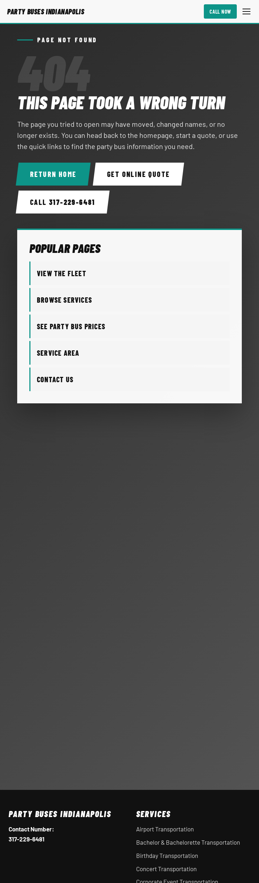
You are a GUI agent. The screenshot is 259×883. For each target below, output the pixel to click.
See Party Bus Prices (71, 326)
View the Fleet (61, 273)
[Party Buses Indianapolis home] (45, 11)
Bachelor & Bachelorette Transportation (188, 842)
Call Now (220, 11)
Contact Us (55, 379)
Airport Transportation (165, 828)
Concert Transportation (166, 868)
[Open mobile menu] (246, 11)
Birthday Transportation (167, 855)
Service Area (58, 353)
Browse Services (64, 300)
